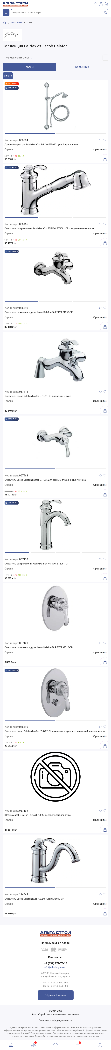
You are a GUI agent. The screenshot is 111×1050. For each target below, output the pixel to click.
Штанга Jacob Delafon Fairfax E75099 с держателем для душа (38, 815)
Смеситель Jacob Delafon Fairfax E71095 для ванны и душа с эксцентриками (45, 480)
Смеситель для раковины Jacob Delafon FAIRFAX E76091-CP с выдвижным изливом (49, 228)
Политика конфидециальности (55, 1020)
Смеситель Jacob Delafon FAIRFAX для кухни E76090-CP (34, 899)
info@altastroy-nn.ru (54, 967)
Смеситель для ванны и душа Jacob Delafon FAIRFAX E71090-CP (39, 312)
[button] (30, 133)
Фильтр (8, 75)
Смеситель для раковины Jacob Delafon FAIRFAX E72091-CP (37, 563)
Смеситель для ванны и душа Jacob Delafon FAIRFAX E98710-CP (39, 647)
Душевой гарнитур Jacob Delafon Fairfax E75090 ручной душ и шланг (41, 144)
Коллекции (82, 67)
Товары (29, 67)
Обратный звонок (55, 995)
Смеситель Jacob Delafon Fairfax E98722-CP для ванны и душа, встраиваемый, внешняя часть (55, 731)
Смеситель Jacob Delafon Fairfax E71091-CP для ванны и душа (38, 396)
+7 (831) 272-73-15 (55, 963)
